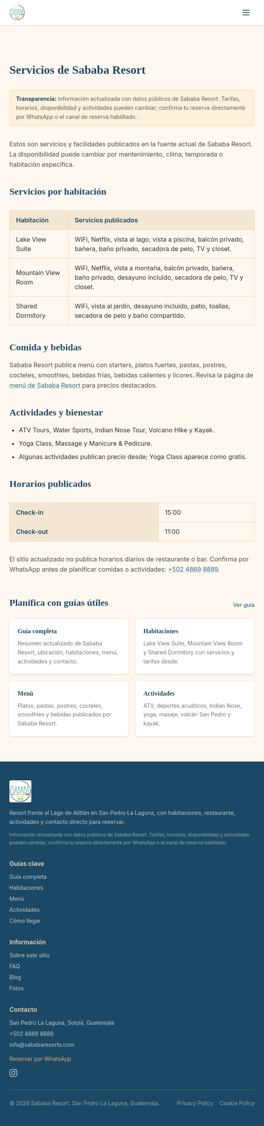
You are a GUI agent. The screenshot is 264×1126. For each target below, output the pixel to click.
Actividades (24, 909)
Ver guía (244, 604)
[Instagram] (13, 1073)
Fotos (16, 988)
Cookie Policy (237, 1103)
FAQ (14, 966)
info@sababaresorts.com (41, 1044)
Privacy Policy (195, 1103)
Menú (16, 898)
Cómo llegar (25, 920)
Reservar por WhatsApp (40, 1058)
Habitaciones (26, 887)
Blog (15, 977)
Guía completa (28, 876)
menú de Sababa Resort (44, 385)
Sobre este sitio (29, 955)
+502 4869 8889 (193, 569)
